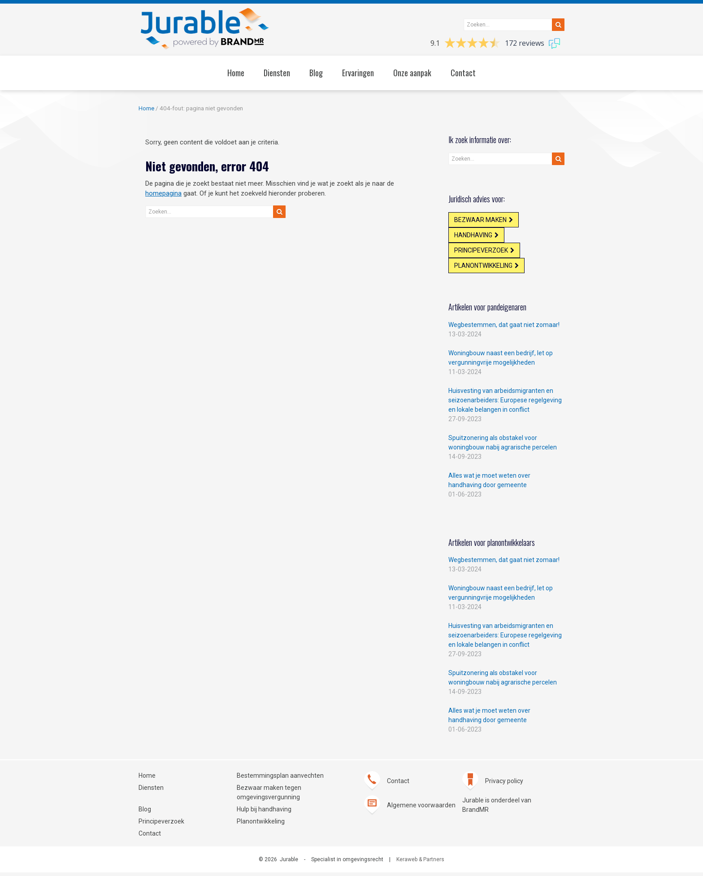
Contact (150, 837)
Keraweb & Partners (420, 863)
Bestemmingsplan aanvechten (280, 779)
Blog (145, 812)
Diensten (151, 791)
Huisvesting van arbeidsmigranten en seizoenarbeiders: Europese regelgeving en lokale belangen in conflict (505, 404)
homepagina (163, 193)
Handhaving (474, 236)
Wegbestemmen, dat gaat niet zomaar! (504, 328)
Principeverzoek (481, 252)
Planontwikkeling (484, 268)
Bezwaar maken (481, 220)
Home (146, 108)
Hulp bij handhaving (264, 812)
